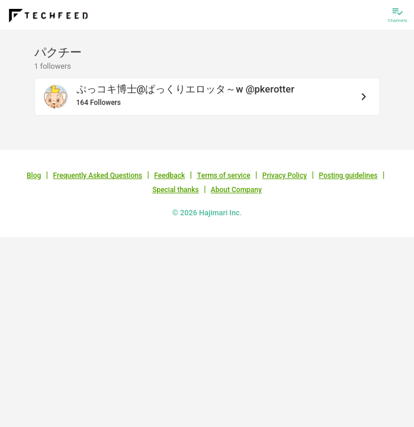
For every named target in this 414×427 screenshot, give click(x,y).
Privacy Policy (284, 175)
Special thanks (175, 190)
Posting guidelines (348, 175)
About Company (236, 190)
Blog (34, 175)
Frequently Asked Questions (97, 175)
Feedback (169, 175)
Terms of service (223, 175)
